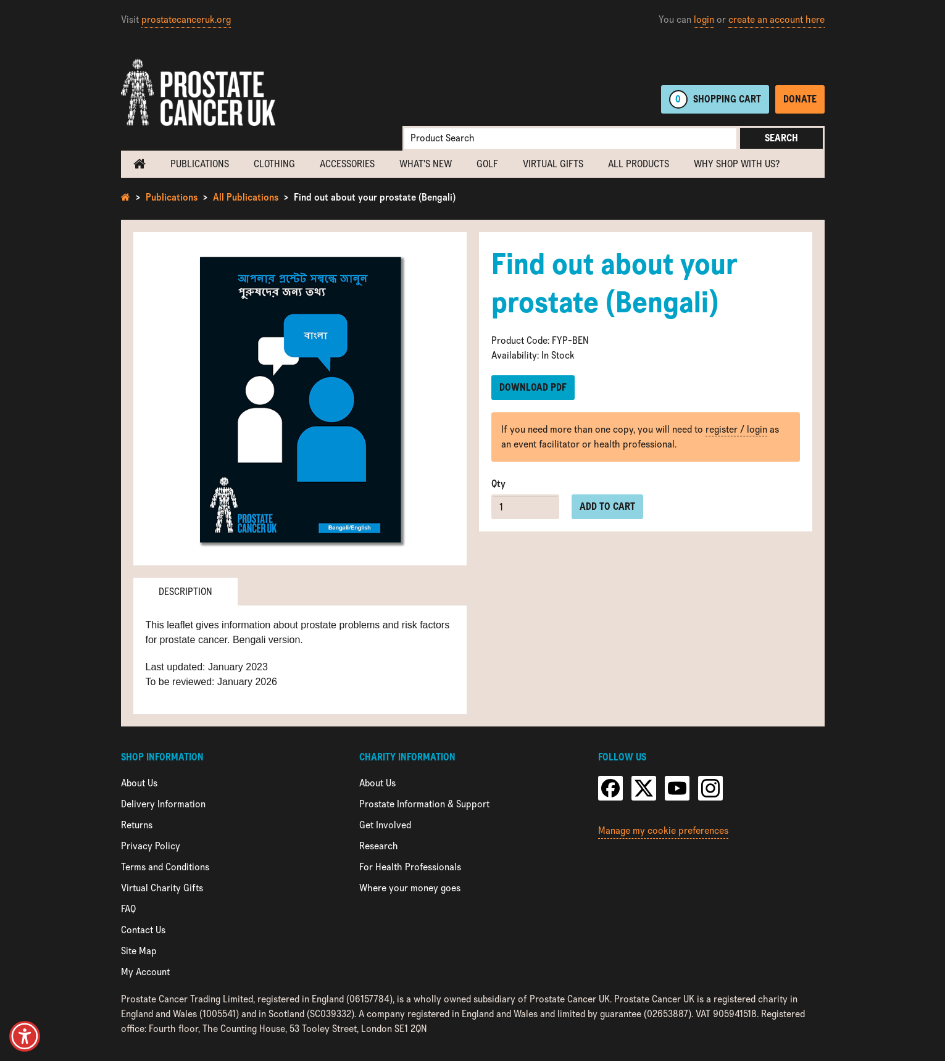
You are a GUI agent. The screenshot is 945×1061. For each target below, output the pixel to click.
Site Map (139, 950)
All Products (638, 163)
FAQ (128, 908)
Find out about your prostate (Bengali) (375, 197)
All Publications (245, 197)
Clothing (274, 163)
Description (185, 591)
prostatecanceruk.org (186, 19)
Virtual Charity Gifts (162, 887)
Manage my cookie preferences (663, 830)
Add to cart (607, 506)
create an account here (776, 19)
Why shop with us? (737, 163)
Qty (498, 483)
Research (378, 845)
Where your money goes (409, 887)
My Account (145, 971)
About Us (139, 782)
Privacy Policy (150, 845)
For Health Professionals (410, 866)
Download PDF (533, 387)
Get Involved (385, 824)
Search (781, 137)
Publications (199, 163)
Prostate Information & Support (424, 803)
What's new (425, 163)
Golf (487, 163)
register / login (736, 429)
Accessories (347, 163)
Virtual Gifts (553, 163)
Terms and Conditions (165, 866)
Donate (800, 99)
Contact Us (143, 929)
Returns (136, 824)
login (704, 19)
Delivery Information (163, 803)
